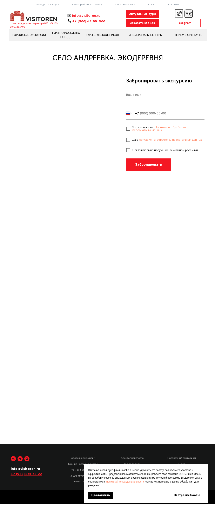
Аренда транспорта (47, 4)
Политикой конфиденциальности (125, 481)
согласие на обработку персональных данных (170, 139)
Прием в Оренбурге (83, 481)
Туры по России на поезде (83, 463)
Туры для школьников (82, 469)
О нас (151, 4)
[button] (142, 23)
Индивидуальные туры (83, 475)
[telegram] (20, 458)
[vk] (13, 458)
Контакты (173, 4)
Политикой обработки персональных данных (159, 128)
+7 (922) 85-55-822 (88, 21)
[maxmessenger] (26, 458)
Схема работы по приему (87, 4)
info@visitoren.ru (86, 15)
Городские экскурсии (82, 458)
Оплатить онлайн (125, 4)
